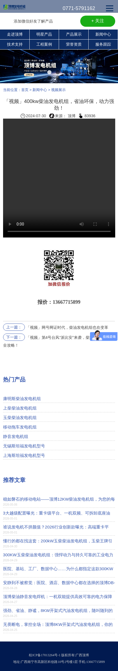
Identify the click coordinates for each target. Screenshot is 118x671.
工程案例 (44, 44)
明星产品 (44, 34)
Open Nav (112, 4)
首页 (25, 90)
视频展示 (58, 90)
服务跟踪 (103, 44)
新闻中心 (103, 34)
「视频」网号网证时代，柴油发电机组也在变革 (67, 327)
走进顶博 (15, 34)
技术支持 (15, 44)
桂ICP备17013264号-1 (44, 655)
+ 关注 (97, 20)
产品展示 (74, 34)
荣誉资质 (74, 44)
